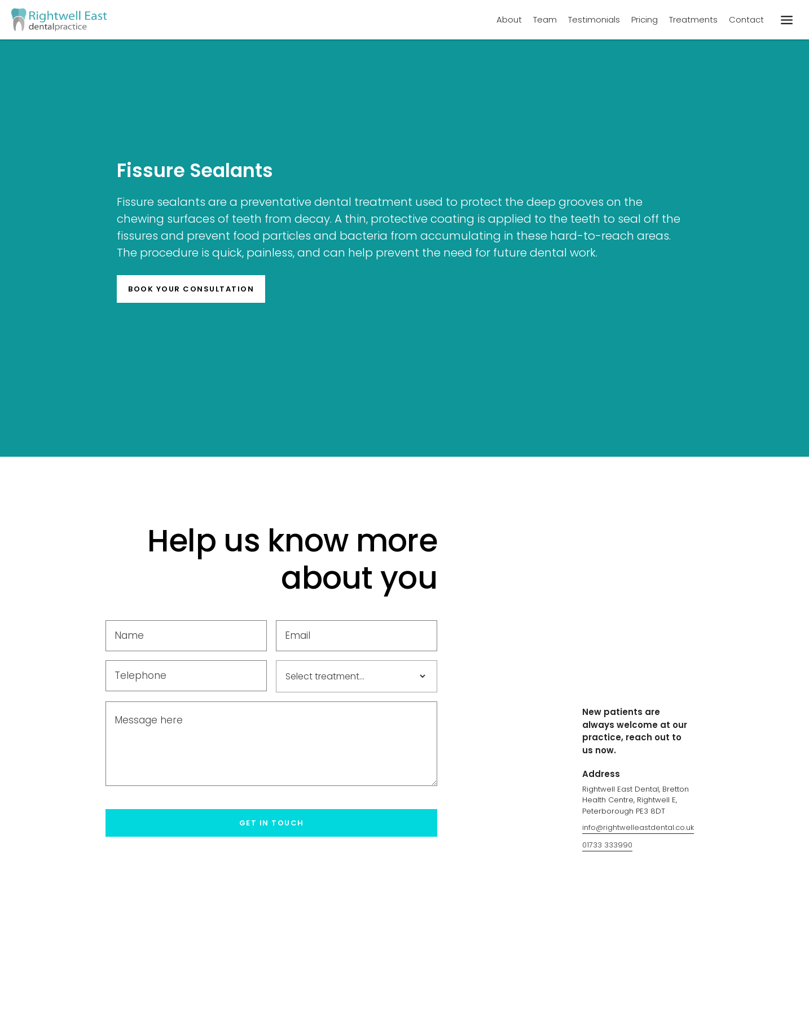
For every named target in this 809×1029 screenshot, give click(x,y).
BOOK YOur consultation (191, 289)
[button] (786, 19)
